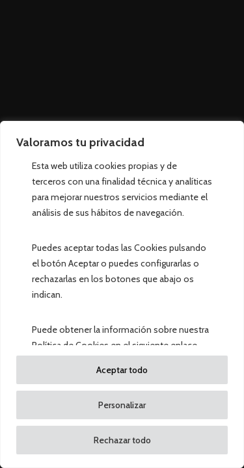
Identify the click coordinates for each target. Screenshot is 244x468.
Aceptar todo (122, 370)
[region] (122, 294)
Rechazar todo (122, 440)
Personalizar (122, 405)
